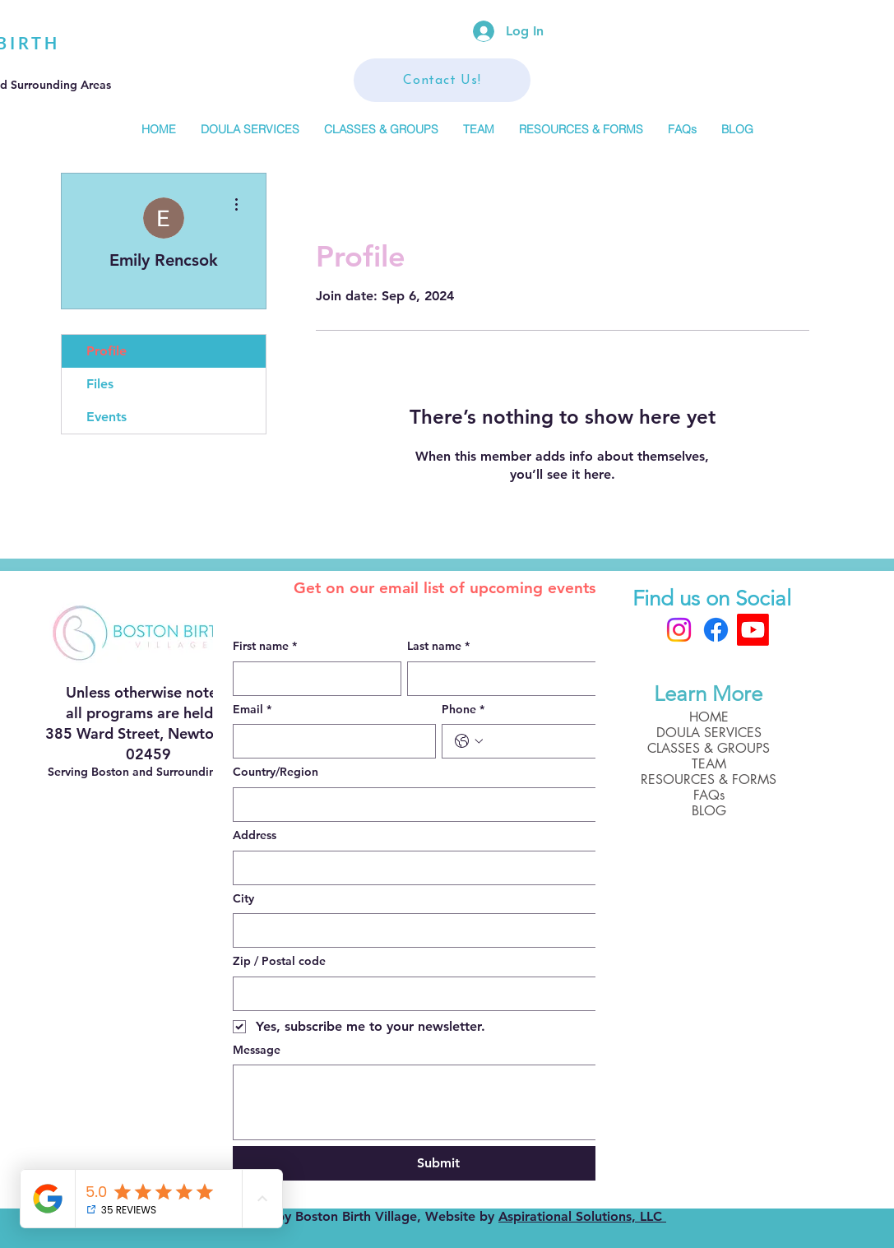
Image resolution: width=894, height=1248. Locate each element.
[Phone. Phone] (559, 741)
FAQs (709, 795)
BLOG (709, 811)
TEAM (709, 764)
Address (254, 835)
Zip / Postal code (279, 960)
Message (256, 1049)
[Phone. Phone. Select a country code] (468, 741)
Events (106, 417)
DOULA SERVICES (709, 732)
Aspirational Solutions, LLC (582, 1216)
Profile (106, 351)
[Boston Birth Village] (753, 630)
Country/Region (275, 771)
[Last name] (521, 678)
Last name (438, 646)
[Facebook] (716, 630)
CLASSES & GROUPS (708, 748)
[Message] (438, 1102)
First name (265, 646)
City (243, 898)
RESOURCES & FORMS (708, 779)
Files (99, 384)
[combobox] (438, 804)
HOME (709, 717)
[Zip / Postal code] (433, 993)
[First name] (312, 678)
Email (252, 710)
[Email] (329, 741)
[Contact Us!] (442, 80)
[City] (433, 930)
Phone (463, 710)
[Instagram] (679, 630)
